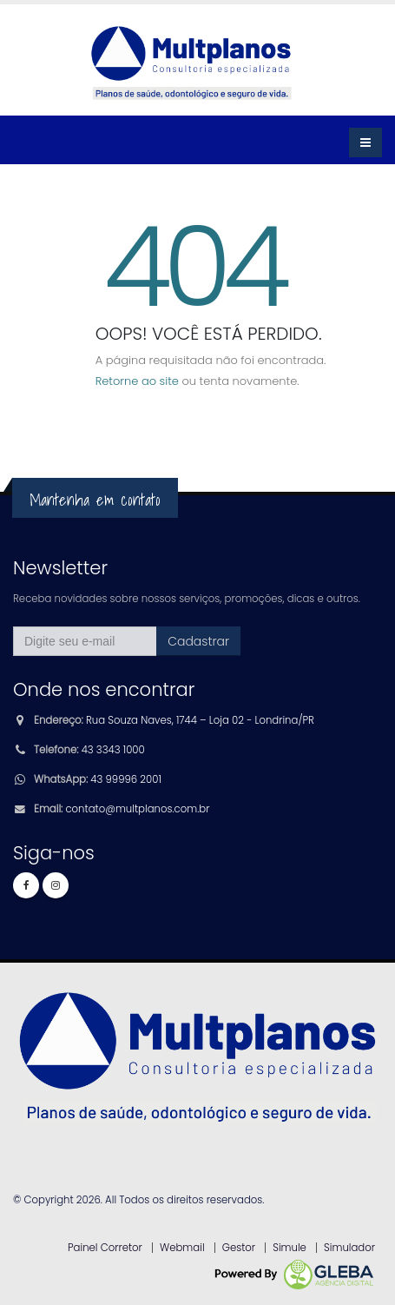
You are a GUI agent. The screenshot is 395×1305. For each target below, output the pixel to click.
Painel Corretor (105, 1248)
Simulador (349, 1248)
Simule (289, 1248)
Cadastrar (198, 641)
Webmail (182, 1248)
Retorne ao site (137, 381)
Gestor (238, 1248)
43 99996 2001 (125, 779)
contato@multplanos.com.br (137, 809)
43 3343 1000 (113, 750)
